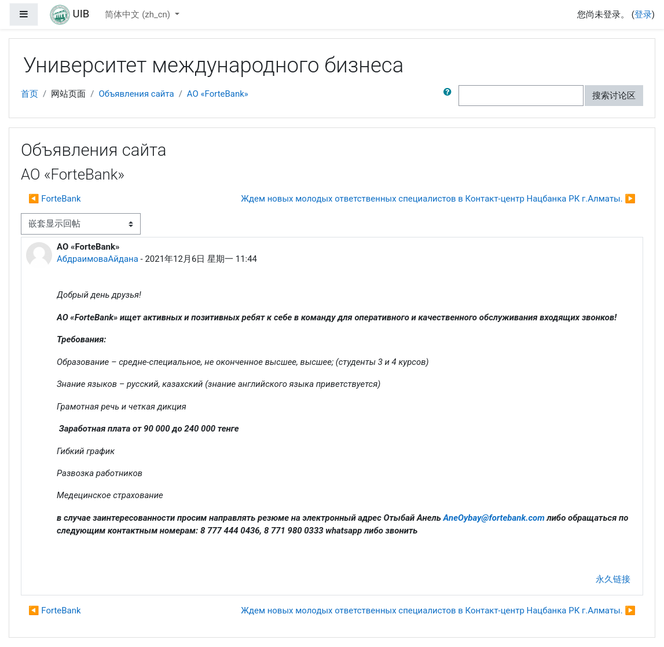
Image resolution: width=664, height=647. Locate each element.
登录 (643, 14)
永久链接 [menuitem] (613, 579)
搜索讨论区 (614, 95)
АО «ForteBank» (217, 94)
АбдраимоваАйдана (97, 259)
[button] (449, 95)
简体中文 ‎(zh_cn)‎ (138, 14)
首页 (29, 94)
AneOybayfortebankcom (494, 518)
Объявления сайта (136, 94)
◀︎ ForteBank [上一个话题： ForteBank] (54, 198)
